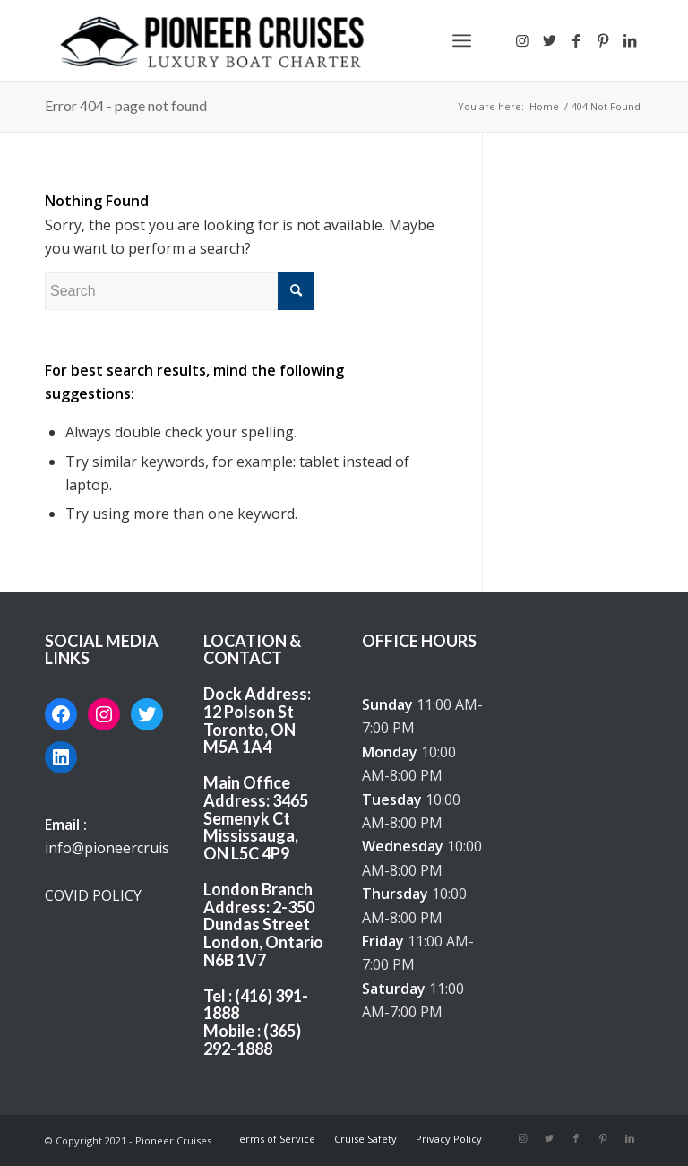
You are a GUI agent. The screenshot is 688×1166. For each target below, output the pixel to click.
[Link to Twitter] (549, 40)
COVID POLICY (93, 895)
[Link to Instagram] (522, 40)
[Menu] (461, 40)
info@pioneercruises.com (130, 848)
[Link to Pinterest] (602, 40)
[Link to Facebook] (576, 40)
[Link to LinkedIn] (629, 40)
